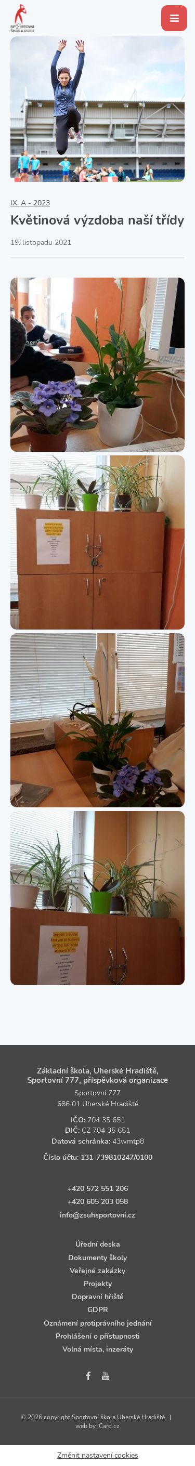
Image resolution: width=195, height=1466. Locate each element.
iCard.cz (108, 1426)
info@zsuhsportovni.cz (97, 1215)
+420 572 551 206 (98, 1189)
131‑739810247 (107, 1157)
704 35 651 (106, 1120)
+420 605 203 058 (98, 1202)
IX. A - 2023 (30, 203)
